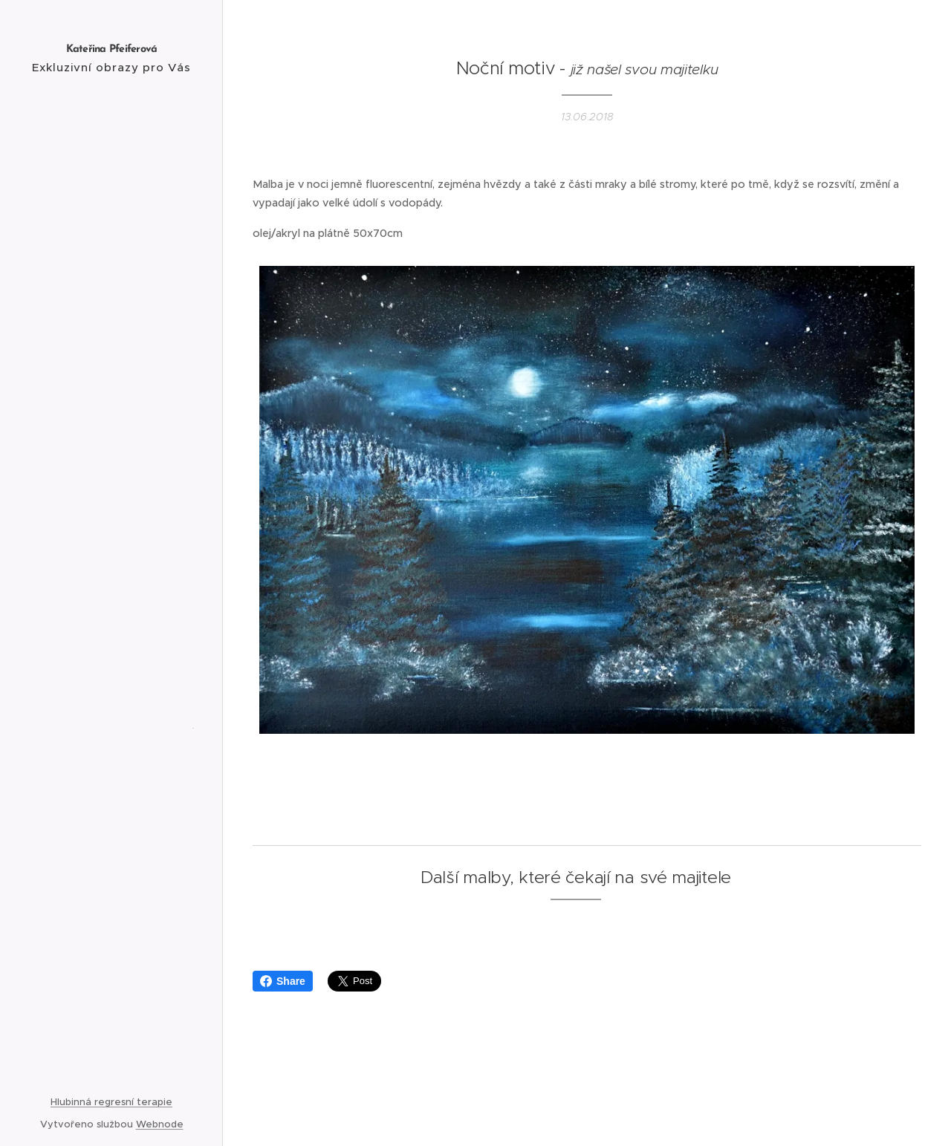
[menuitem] (111, 467)
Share (282, 981)
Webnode (160, 1124)
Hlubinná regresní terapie (111, 1101)
